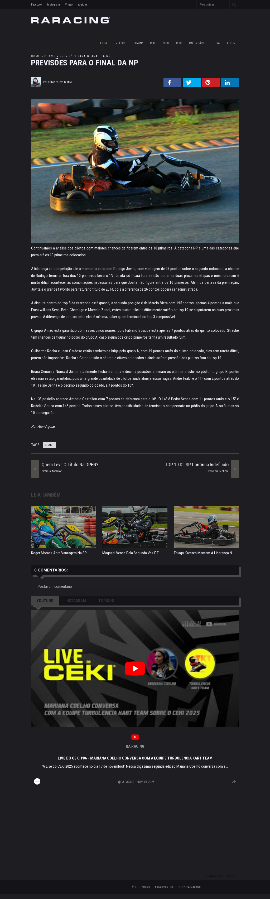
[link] (135, 737)
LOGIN (231, 43)
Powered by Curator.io (221, 881)
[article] (135, 698)
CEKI (179, 43)
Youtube (82, 4)
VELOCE (121, 43)
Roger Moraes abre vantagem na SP (59, 553)
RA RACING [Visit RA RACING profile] (135, 746)
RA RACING (193, 892)
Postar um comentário (55, 586)
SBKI (166, 43)
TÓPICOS (106, 600)
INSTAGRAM (75, 600)
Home (104, 43)
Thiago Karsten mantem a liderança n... (204, 553)
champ (50, 56)
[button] (135, 668)
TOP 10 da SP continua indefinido (197, 464)
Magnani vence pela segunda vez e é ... (132, 553)
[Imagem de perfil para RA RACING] (37, 781)
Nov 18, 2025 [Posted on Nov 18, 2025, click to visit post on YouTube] (146, 782)
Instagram (53, 4)
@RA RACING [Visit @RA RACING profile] (126, 782)
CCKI (153, 43)
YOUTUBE (45, 600)
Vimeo (69, 4)
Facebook (36, 4)
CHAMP (138, 43)
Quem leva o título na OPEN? (70, 464)
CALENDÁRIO (197, 43)
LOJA (216, 43)
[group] (234, 781)
